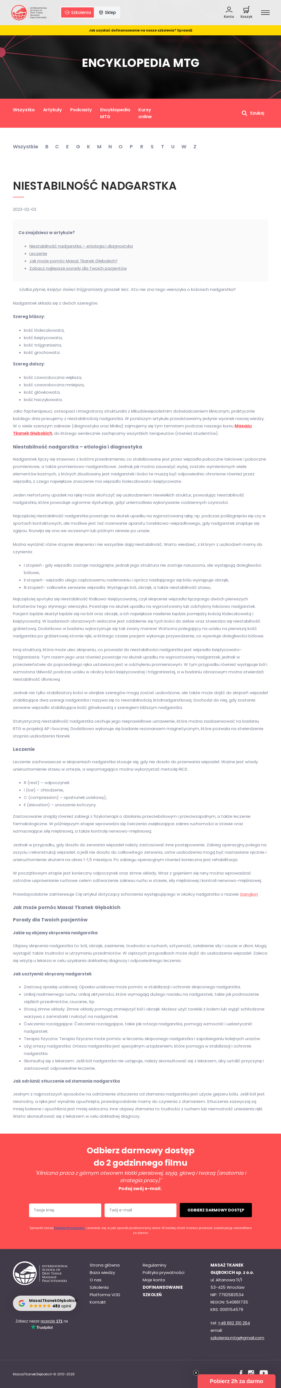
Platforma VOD (105, 1295)
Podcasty (81, 110)
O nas (96, 1280)
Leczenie (38, 253)
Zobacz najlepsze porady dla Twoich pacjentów (78, 268)
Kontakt (98, 1302)
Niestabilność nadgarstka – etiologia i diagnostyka (81, 246)
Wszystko (24, 110)
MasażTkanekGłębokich (32, 1374)
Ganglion (249, 894)
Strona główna (105, 1265)
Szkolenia (99, 1287)
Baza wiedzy (102, 1272)
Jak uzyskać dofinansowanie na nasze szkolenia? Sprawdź (140, 30)
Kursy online (145, 113)
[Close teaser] (196, 1372)
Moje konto (154, 1280)
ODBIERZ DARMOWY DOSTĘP (215, 1210)
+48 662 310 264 (234, 1323)
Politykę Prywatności (69, 1228)
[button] (237, 1381)
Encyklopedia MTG (115, 113)
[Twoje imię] (65, 1210)
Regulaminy (154, 1265)
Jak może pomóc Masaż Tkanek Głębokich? (73, 261)
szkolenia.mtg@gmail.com (237, 1338)
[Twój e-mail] (141, 1210)
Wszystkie (25, 146)
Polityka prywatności (163, 1272)
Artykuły (52, 110)
